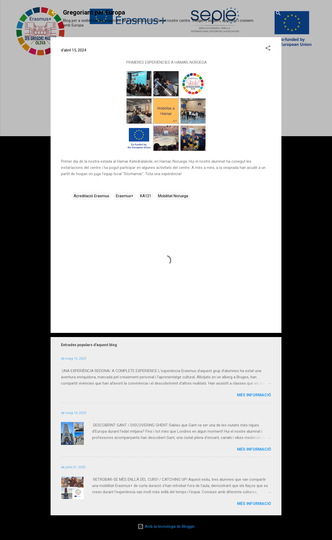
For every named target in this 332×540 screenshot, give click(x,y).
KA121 (145, 196)
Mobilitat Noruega (173, 196)
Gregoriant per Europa (94, 12)
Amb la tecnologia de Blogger (166, 526)
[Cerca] (278, 14)
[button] (268, 49)
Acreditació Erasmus (91, 196)
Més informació (254, 395)
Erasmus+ (124, 196)
